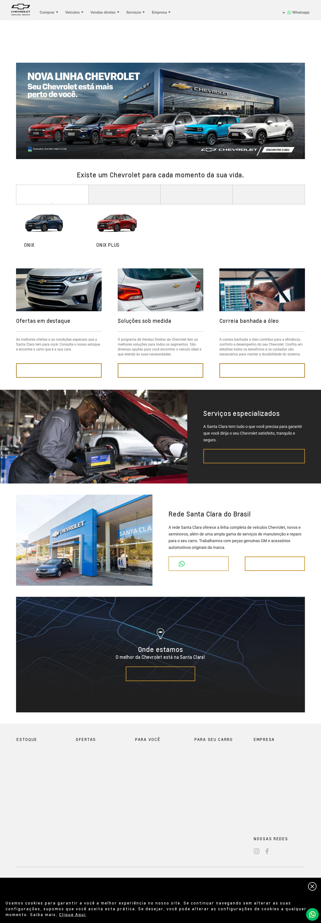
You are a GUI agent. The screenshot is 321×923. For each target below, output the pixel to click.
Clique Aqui (72, 914)
